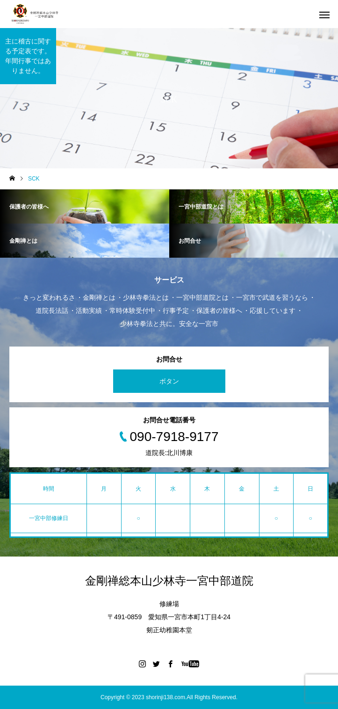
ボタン (169, 381)
